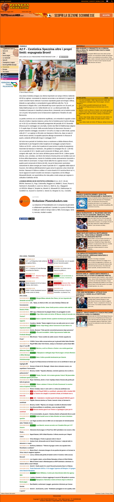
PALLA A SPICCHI (82, 231)
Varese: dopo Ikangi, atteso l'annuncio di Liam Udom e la (95, 117)
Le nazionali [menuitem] (5, 58)
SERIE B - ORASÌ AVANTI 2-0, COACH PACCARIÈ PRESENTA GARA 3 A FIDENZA (94, 313)
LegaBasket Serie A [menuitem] (8, 48)
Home (3, 46)
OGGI (106, 98)
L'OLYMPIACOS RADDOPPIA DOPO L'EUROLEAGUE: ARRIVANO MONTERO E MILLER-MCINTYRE (92, 255)
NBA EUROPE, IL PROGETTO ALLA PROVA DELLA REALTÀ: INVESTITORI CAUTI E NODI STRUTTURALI (93, 50)
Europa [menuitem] (4, 69)
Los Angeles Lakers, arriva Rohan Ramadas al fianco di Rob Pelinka (51, 459)
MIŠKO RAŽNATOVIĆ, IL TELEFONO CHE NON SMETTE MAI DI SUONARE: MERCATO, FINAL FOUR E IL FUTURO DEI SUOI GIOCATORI (93, 214)
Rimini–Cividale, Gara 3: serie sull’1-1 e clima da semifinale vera (50, 389)
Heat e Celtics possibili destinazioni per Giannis (92, 105)
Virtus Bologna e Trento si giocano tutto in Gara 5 (45, 439)
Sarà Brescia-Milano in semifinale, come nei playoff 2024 (47, 407)
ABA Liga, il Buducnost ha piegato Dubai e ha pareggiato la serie (50, 312)
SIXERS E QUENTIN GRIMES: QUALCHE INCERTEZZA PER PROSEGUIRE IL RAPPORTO (94, 195)
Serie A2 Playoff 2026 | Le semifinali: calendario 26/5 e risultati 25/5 (52, 391)
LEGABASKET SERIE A (84, 271)
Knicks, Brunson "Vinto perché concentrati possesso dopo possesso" (52, 330)
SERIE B (79, 310)
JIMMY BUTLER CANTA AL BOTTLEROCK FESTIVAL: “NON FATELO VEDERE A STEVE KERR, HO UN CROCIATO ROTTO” (92, 235)
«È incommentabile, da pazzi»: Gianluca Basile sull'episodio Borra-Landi (52, 414)
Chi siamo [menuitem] (5, 71)
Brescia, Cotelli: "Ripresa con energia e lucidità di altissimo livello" (51, 405)
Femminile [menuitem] (5, 67)
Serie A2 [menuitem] (4, 51)
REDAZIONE (57, 496)
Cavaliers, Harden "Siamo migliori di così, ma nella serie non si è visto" (52, 323)
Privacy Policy (109, 493)
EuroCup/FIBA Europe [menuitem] (8, 65)
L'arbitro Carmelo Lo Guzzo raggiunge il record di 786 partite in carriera (52, 477)
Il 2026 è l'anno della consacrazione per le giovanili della (95, 112)
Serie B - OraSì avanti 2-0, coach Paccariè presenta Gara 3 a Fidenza (51, 466)
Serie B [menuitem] (4, 60)
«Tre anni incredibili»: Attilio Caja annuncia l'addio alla (94, 100)
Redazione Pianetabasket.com (43, 57)
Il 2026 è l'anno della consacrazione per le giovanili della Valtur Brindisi (52, 341)
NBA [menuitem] (3, 53)
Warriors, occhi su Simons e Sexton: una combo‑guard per (96, 110)
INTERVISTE (80, 210)
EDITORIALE (81, 46)
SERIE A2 (80, 290)
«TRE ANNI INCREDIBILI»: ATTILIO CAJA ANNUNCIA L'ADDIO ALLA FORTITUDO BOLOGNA (91, 294)
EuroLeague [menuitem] (5, 55)
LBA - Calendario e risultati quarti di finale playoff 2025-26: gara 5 (52, 398)
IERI (111, 98)
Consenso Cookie (100, 493)
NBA (78, 192)
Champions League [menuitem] (8, 62)
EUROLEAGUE (81, 251)
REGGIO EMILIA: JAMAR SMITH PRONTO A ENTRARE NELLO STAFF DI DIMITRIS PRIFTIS (93, 274)
